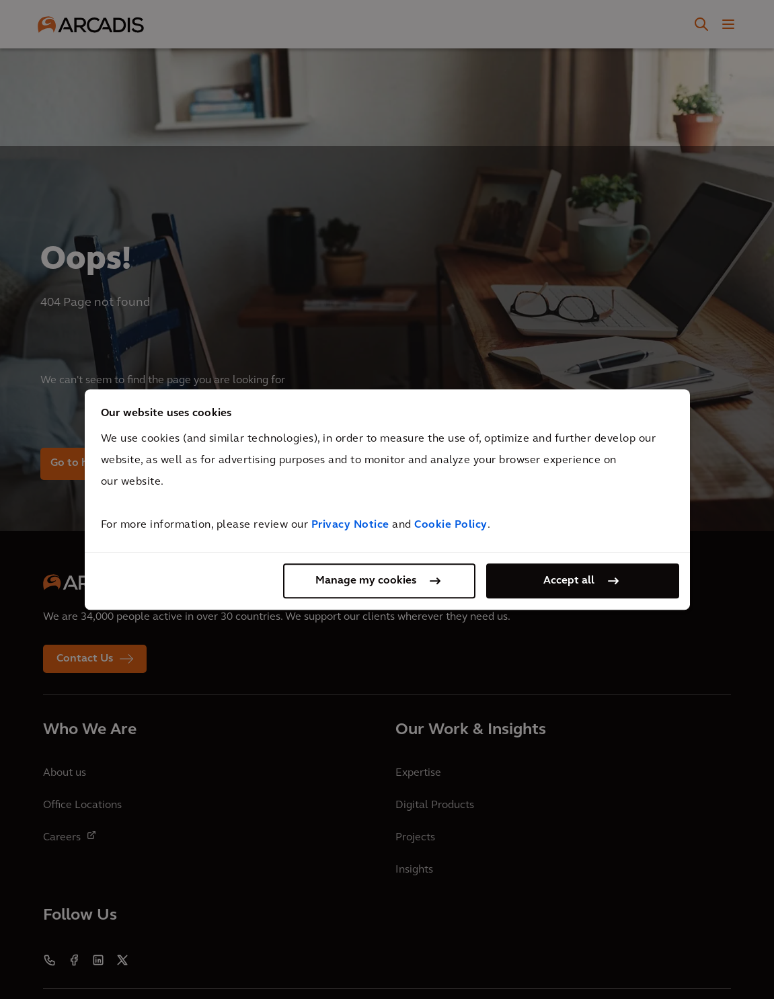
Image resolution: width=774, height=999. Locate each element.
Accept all (568, 580)
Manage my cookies (365, 580)
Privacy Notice (350, 525)
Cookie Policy (451, 525)
